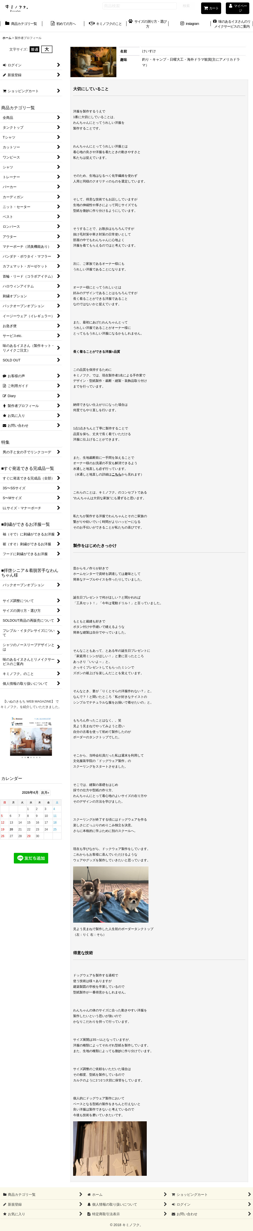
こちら (116, 474)
